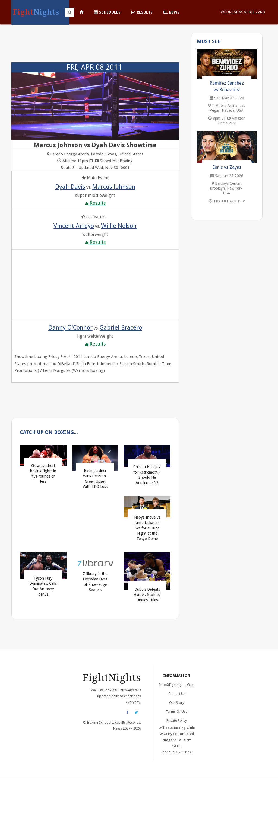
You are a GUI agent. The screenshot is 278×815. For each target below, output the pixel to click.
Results (142, 12)
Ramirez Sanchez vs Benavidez (227, 86)
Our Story (176, 703)
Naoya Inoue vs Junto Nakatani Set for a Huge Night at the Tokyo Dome (147, 528)
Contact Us (176, 694)
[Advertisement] (95, 46)
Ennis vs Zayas (226, 167)
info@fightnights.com (176, 685)
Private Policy (176, 720)
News (171, 12)
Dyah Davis (70, 186)
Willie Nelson (119, 225)
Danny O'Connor (70, 327)
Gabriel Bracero (121, 327)
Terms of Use (176, 711)
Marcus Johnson (113, 186)
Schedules (107, 12)
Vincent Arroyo (73, 225)
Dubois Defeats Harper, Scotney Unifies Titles (147, 594)
